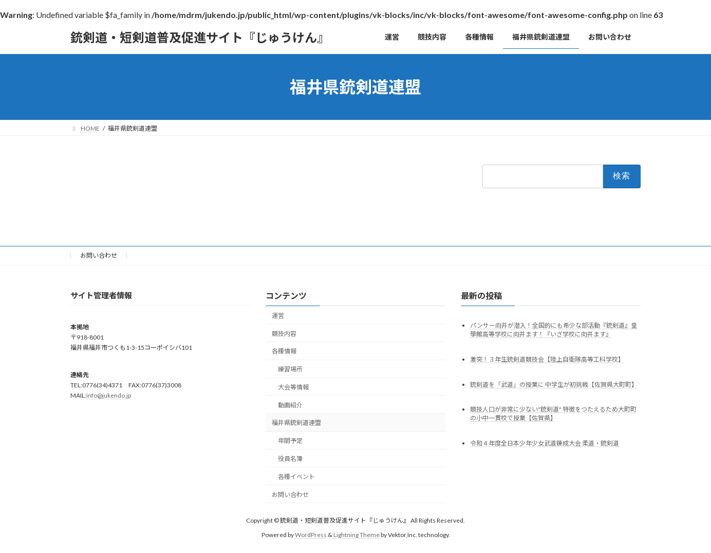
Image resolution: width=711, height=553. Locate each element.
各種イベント (296, 476)
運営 (278, 315)
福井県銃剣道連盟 (296, 422)
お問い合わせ (98, 255)
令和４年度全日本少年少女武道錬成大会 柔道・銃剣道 (544, 443)
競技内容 (284, 333)
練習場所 (290, 369)
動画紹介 (290, 404)
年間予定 (290, 440)
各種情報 (284, 351)
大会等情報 (293, 387)
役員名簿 (290, 458)
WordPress (311, 535)
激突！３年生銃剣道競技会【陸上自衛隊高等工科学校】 (547, 359)
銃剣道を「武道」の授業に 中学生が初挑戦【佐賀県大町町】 (554, 384)
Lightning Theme (356, 535)
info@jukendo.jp (108, 395)
